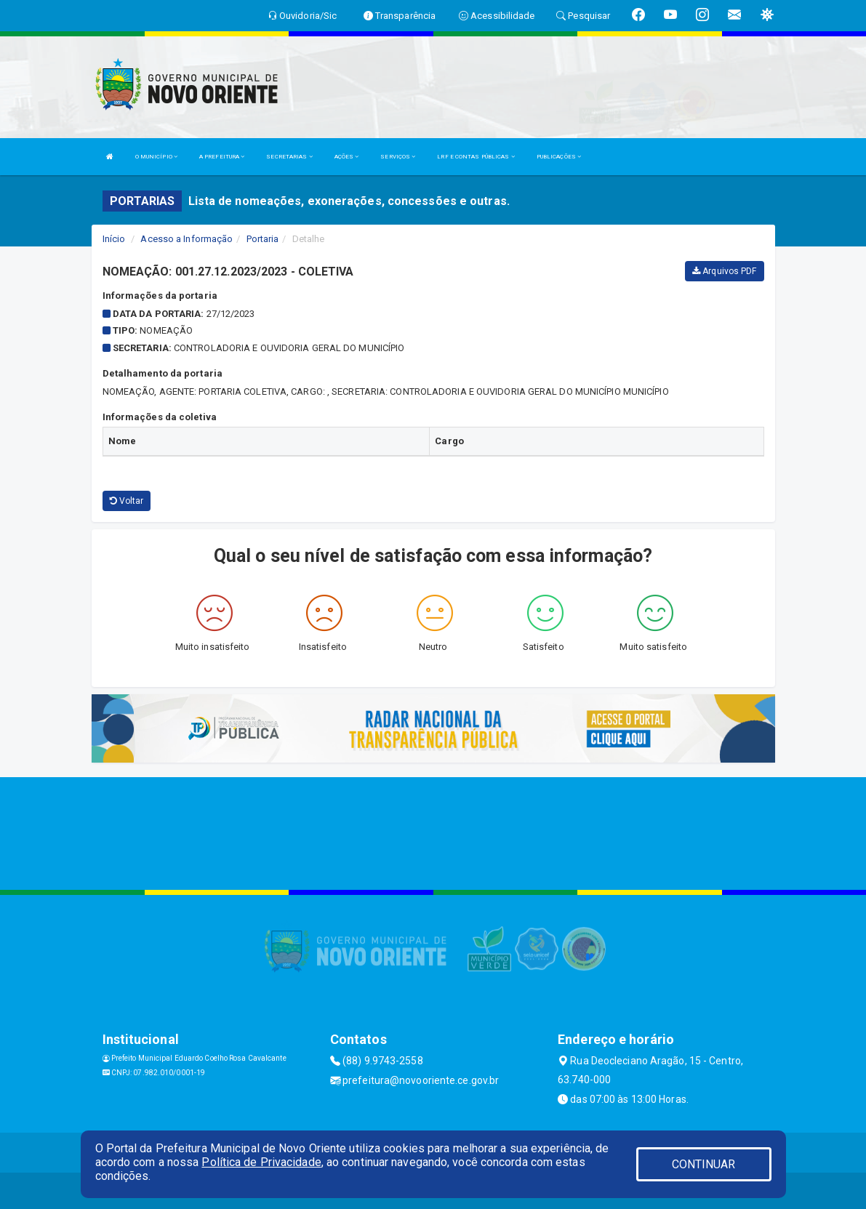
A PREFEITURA (221, 156)
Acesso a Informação (186, 238)
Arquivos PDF (724, 271)
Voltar (127, 501)
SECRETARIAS (289, 156)
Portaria (262, 238)
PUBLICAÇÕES (559, 156)
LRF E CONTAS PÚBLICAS (475, 156)
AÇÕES (346, 156)
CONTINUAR (704, 1164)
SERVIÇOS (397, 156)
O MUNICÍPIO (156, 156)
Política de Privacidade (261, 1162)
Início (114, 238)
